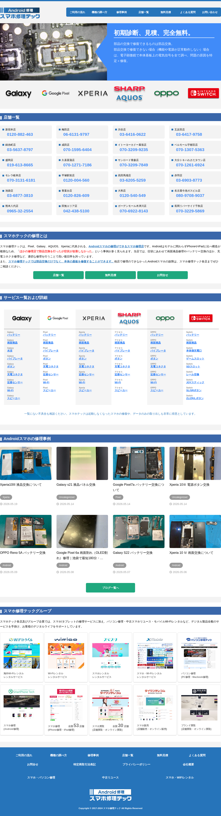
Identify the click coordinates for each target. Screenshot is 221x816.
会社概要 (188, 764)
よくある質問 (188, 12)
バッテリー (13, 334)
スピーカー (13, 398)
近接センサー (15, 382)
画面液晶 (12, 342)
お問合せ (162, 275)
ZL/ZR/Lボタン (194, 398)
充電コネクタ (15, 374)
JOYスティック (195, 382)
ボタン (11, 366)
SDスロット (193, 366)
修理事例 (121, 12)
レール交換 (192, 374)
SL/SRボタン (194, 390)
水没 (9, 350)
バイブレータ (15, 358)
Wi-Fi (10, 390)
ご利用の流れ (77, 12)
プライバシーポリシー (136, 764)
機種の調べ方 (99, 12)
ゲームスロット (195, 358)
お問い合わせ (210, 12)
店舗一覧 (143, 12)
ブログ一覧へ (110, 587)
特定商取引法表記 (84, 764)
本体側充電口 (194, 350)
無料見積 (166, 12)
